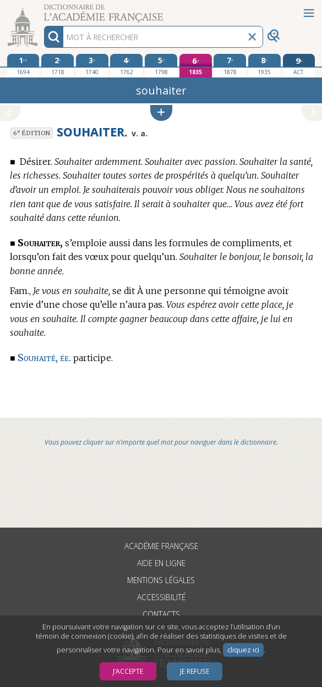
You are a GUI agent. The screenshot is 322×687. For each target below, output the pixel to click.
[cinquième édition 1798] (161, 65)
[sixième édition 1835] (195, 65)
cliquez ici (243, 650)
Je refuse (194, 671)
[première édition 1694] (23, 65)
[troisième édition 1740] (92, 65)
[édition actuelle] (299, 65)
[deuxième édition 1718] (57, 65)
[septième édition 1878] (230, 65)
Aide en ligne (161, 563)
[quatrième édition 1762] (126, 65)
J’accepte (128, 671)
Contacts (161, 614)
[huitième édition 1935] (264, 65)
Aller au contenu (43, 9)
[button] (161, 113)
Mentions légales (161, 580)
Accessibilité (161, 597)
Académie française (161, 546)
